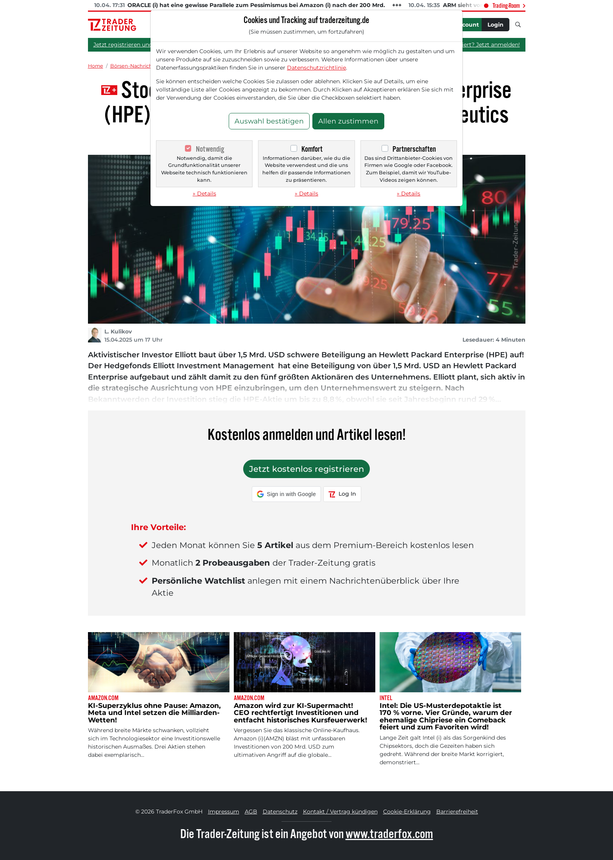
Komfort (312, 149)
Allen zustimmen (348, 121)
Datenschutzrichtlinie (316, 67)
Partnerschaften (414, 149)
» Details (204, 193)
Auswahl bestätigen (269, 121)
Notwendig (210, 149)
